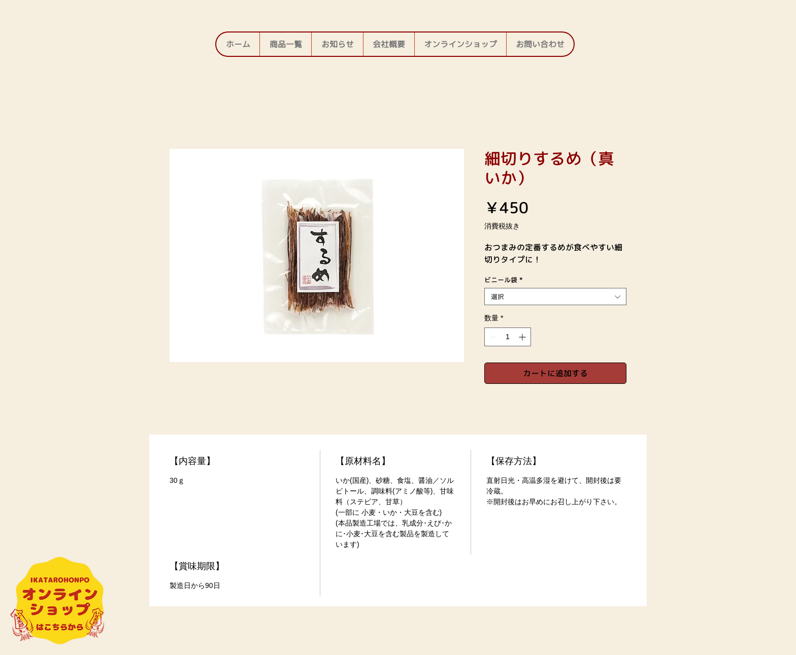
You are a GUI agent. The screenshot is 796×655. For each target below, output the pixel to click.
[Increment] (523, 337)
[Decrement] (492, 337)
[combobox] (555, 296)
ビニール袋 (503, 280)
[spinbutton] (508, 337)
